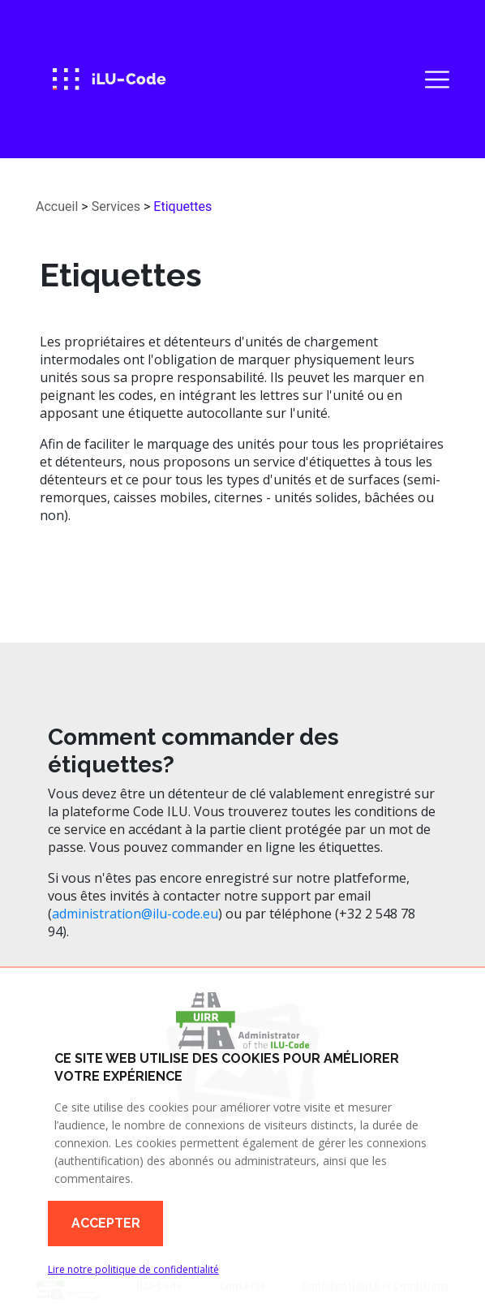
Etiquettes (182, 206)
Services (116, 206)
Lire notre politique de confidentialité (133, 1269)
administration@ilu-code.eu (135, 913)
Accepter (105, 1223)
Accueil (57, 206)
